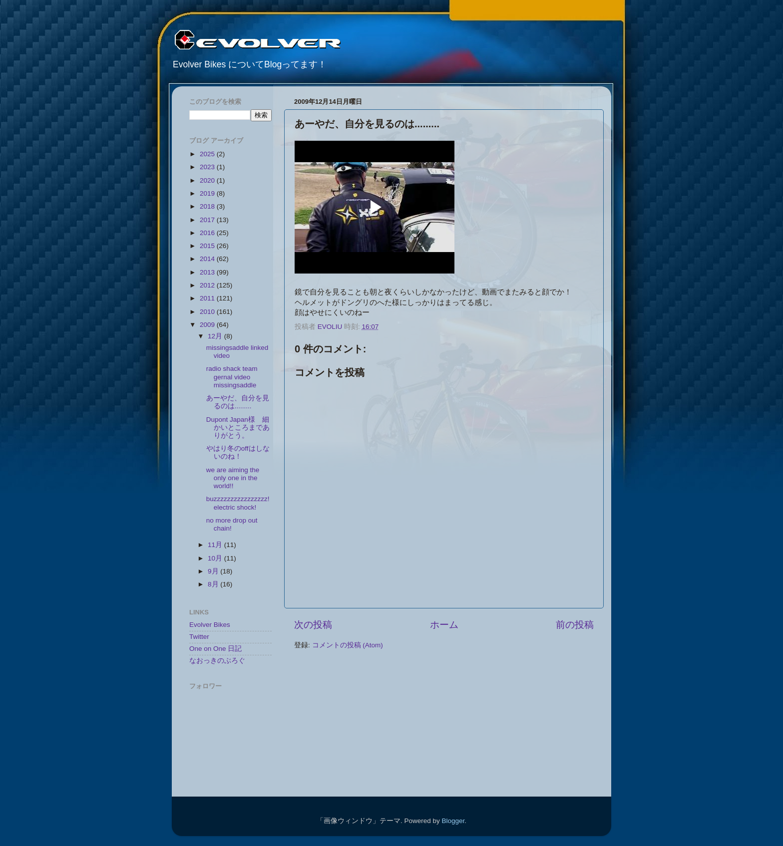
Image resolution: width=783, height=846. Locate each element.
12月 (216, 336)
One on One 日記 (215, 648)
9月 (214, 571)
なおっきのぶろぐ (217, 660)
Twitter (199, 636)
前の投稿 (575, 624)
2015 (208, 246)
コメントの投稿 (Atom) (347, 645)
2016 (208, 233)
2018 (208, 206)
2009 (208, 324)
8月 (214, 584)
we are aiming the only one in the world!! (233, 478)
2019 (208, 193)
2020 (208, 180)
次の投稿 (313, 624)
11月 (216, 545)
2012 (208, 285)
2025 (208, 154)
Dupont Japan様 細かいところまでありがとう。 (238, 427)
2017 (208, 220)
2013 (208, 272)
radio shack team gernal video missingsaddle (232, 376)
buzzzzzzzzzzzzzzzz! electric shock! (238, 503)
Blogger (452, 821)
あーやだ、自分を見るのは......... (237, 402)
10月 (216, 558)
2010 (208, 311)
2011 (208, 298)
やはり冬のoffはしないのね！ (238, 452)
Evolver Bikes (209, 624)
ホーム (444, 624)
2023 (208, 167)
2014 (208, 259)
